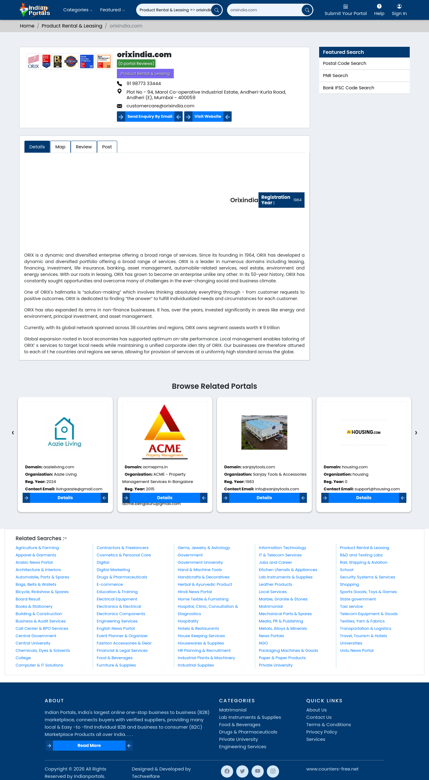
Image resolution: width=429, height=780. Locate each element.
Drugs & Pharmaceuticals (122, 577)
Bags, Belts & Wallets (36, 584)
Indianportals (89, 776)
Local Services (273, 592)
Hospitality (188, 621)
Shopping (349, 584)
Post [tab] (107, 146)
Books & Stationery (34, 606)
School (346, 570)
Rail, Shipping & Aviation (363, 562)
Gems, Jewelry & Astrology (204, 548)
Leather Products (275, 584)
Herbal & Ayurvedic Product (205, 584)
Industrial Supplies (196, 665)
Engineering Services (117, 621)
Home (27, 25)
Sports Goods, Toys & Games (368, 592)
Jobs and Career (275, 562)
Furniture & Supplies (116, 665)
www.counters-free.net (332, 769)
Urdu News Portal (357, 650)
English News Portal (116, 628)
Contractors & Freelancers (123, 548)
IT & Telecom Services (280, 555)
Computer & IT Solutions (39, 665)
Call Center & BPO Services (42, 628)
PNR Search (335, 75)
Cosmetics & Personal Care (124, 555)
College (23, 658)
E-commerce (110, 584)
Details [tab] (37, 146)
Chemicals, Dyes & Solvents (43, 650)
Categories (78, 9)
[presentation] (13, 433)
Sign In (399, 10)
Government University (200, 562)
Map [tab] (60, 146)
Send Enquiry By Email (150, 116)
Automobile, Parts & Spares (42, 577)
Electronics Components (121, 614)
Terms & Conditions (328, 724)
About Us (316, 710)
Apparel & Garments (36, 555)
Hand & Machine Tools (200, 570)
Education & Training (117, 592)
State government (358, 599)
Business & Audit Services (41, 621)
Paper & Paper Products (282, 658)
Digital (103, 562)
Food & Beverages (114, 658)
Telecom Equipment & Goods (369, 614)
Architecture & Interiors (38, 570)
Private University (276, 665)
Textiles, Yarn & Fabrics (362, 621)
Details (65, 498)
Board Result (28, 599)
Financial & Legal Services (122, 650)
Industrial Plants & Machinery (206, 658)
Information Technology (282, 548)
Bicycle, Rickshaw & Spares (42, 592)
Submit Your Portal (346, 10)
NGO (263, 643)
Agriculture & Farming (37, 548)
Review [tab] (84, 146)
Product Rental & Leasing (72, 25)
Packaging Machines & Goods (288, 650)
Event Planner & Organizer (122, 636)
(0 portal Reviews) (136, 63)
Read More (89, 745)
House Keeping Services (201, 636)
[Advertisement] (127, 201)
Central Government (36, 636)
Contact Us (319, 717)
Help (379, 10)
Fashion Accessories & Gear (124, 643)
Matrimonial (271, 606)
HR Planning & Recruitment (204, 650)
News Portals (271, 636)
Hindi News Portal (195, 592)
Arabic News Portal (34, 562)
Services (315, 739)
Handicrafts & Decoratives (203, 577)
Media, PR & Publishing (281, 621)
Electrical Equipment (117, 599)
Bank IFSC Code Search (349, 88)
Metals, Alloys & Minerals (283, 628)
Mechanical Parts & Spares (285, 614)
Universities (351, 643)
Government (190, 555)
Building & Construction (39, 614)
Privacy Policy (321, 732)
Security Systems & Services (367, 577)
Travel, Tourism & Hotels (363, 636)
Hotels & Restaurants (198, 628)
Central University (33, 643)
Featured (112, 9)
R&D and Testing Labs (361, 555)
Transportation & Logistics (365, 628)
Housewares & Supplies (201, 643)
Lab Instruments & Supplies (285, 577)
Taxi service (351, 606)
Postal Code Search (345, 63)
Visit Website (208, 116)
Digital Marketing (113, 570)
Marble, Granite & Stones (283, 599)
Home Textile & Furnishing (203, 599)
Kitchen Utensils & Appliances (288, 570)
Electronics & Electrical (119, 606)
